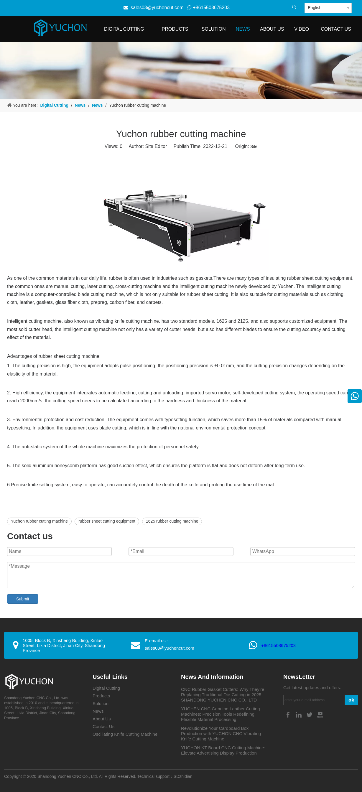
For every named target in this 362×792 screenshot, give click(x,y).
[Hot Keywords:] (294, 7)
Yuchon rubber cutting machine (39, 521)
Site (253, 146)
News (98, 711)
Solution (100, 703)
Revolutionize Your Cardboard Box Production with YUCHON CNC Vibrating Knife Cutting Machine (221, 733)
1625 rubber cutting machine (172, 521)
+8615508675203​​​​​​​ (278, 645)
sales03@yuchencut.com (157, 7)
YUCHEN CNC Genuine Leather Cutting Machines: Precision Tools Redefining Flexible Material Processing (220, 714)
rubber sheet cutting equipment (106, 521)
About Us (102, 718)
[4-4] (181, 70)
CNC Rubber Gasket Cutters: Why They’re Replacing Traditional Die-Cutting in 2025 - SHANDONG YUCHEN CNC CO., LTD (222, 694)
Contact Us (103, 726)
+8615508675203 (208, 7)
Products (101, 695)
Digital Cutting (106, 688)
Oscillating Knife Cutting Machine (125, 734)
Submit (22, 599)
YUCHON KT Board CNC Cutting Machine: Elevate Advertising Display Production (223, 750)
